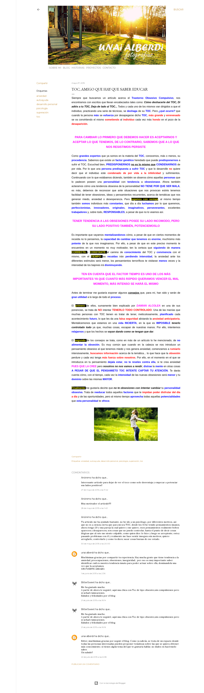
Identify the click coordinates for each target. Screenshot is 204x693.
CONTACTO (108, 67)
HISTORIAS (76, 67)
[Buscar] (178, 9)
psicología (41, 108)
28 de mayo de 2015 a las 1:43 (94, 508)
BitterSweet (88, 582)
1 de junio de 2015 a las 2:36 (93, 573)
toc (38, 116)
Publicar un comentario (85, 664)
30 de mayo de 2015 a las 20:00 (95, 543)
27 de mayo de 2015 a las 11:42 (94, 490)
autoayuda (42, 100)
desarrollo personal (46, 104)
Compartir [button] (42, 83)
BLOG (65, 67)
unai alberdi (87, 552)
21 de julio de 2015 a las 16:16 (93, 627)
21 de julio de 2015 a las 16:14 (93, 600)
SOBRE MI (54, 67)
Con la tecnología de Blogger (110, 683)
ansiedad (41, 96)
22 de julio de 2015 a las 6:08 (94, 657)
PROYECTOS (92, 67)
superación (42, 112)
